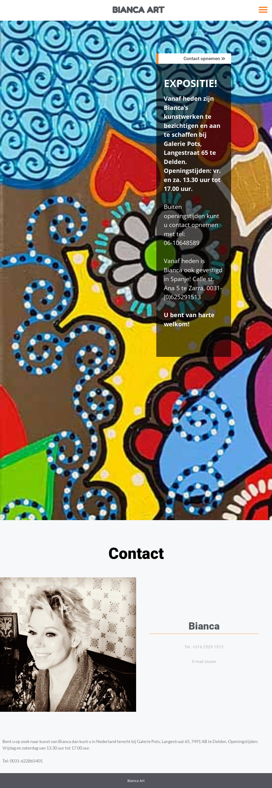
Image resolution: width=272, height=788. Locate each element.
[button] (263, 9)
